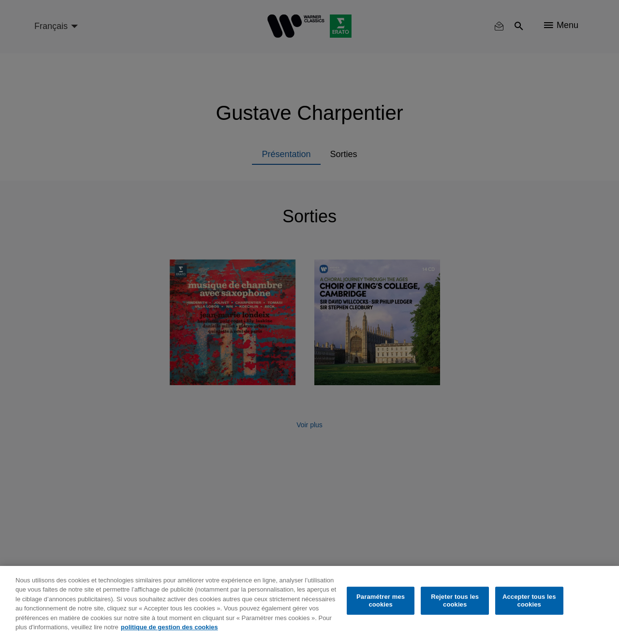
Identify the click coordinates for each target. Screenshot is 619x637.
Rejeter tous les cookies (455, 600)
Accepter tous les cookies (529, 600)
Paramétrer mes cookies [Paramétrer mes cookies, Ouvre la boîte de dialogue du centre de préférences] (380, 600)
